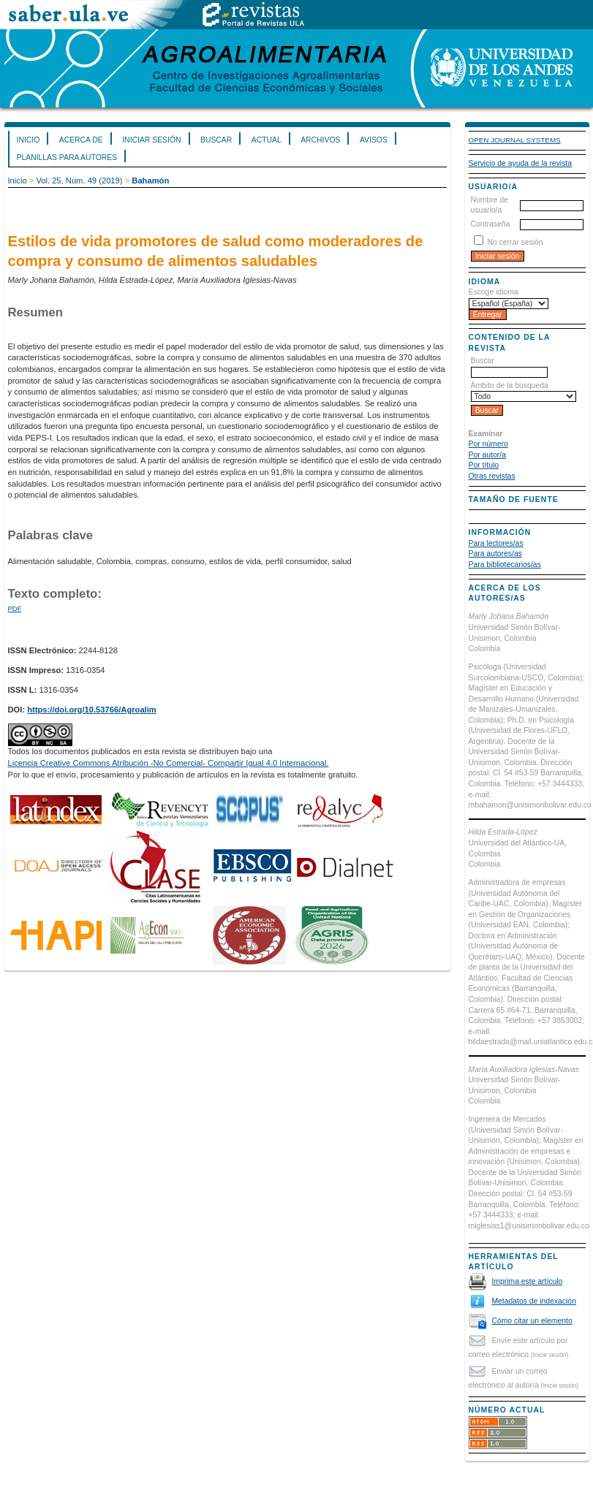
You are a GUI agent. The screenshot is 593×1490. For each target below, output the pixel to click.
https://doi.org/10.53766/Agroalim (91, 709)
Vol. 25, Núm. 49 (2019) (79, 180)
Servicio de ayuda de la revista (521, 163)
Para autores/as (495, 554)
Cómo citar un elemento (531, 1321)
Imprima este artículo (526, 1281)
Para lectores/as (496, 543)
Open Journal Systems (515, 140)
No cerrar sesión (515, 242)
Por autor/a (487, 455)
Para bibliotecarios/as (505, 564)
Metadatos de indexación (533, 1301)
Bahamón (150, 180)
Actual (267, 140)
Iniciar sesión (151, 140)
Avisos (374, 140)
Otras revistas (492, 476)
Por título (484, 465)
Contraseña (490, 224)
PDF (15, 608)
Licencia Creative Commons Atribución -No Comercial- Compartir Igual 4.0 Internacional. (168, 763)
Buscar (216, 140)
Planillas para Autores (67, 157)
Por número (488, 444)
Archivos (320, 140)
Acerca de (81, 140)
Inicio (28, 140)
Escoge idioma (493, 292)
